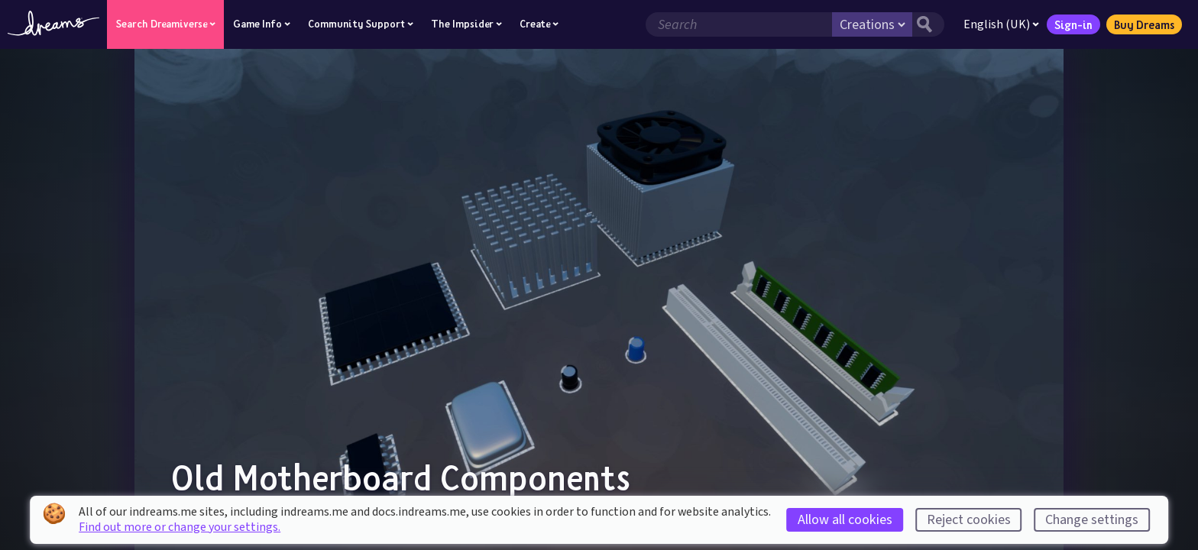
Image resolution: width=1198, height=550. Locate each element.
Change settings (1091, 519)
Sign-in (1073, 24)
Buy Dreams (1144, 24)
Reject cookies (969, 519)
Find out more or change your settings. (179, 527)
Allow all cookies (845, 519)
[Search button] (928, 24)
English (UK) (1001, 24)
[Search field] (739, 24)
